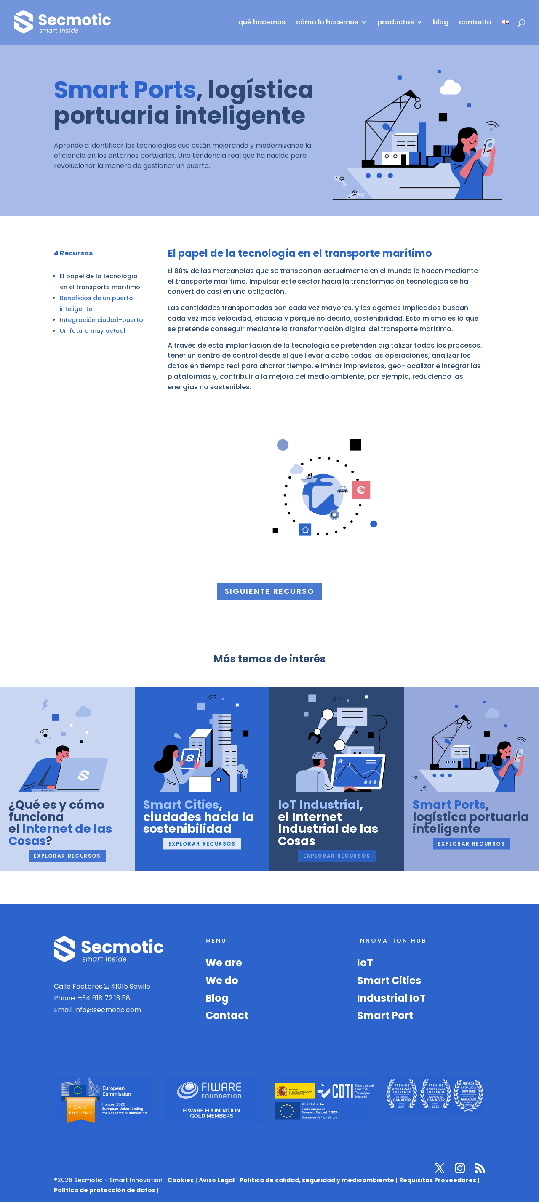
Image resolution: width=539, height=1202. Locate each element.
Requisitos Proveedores (437, 1180)
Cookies (181, 1180)
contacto (475, 23)
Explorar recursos (67, 855)
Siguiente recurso (269, 591)
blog (440, 23)
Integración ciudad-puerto (101, 320)
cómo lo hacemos (327, 23)
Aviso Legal (217, 1180)
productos (395, 23)
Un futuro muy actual (92, 331)
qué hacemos (262, 23)
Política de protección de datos (104, 1190)
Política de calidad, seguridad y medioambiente (317, 1180)
